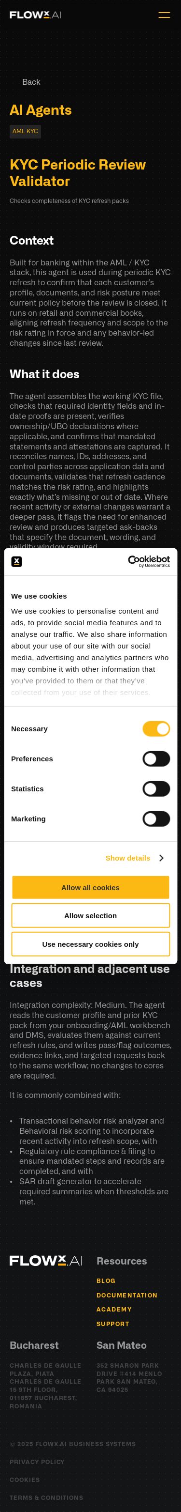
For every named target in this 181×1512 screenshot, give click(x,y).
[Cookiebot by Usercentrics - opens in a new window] (129, 561)
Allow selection (90, 915)
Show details (128, 858)
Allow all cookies (90, 887)
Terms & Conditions (47, 1498)
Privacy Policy (37, 1462)
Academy (114, 1309)
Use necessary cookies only (90, 944)
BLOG (106, 1281)
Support (113, 1324)
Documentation (127, 1295)
